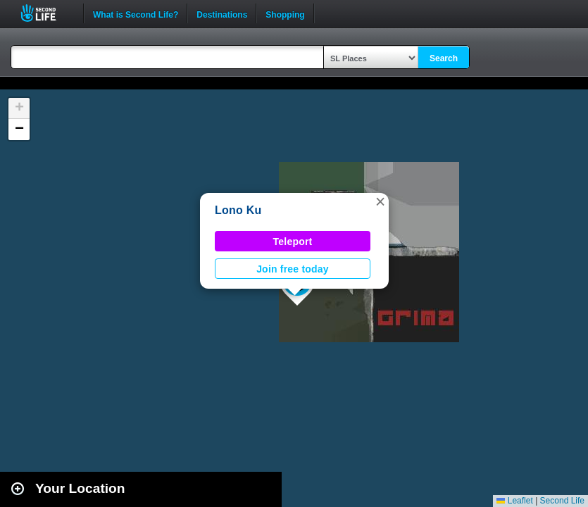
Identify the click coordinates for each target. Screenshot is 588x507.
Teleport (293, 241)
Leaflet (514, 501)
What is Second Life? (135, 13)
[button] (380, 201)
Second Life (46, 13)
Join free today (292, 269)
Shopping (284, 13)
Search (444, 58)
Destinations (221, 13)
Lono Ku (238, 210)
